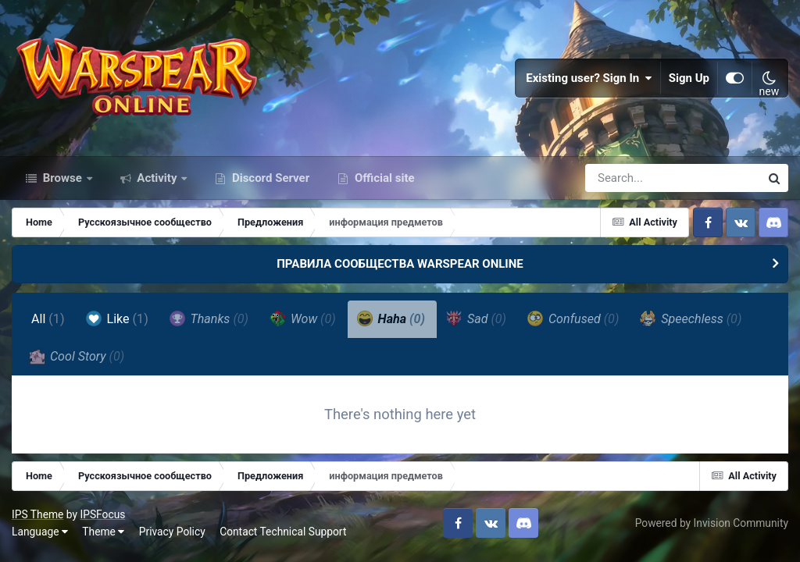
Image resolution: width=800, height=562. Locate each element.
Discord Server (269, 178)
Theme (103, 531)
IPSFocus (102, 514)
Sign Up (689, 78)
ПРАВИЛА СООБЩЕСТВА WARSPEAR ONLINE (400, 264)
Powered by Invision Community (711, 523)
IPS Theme (37, 514)
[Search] (628, 178)
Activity (157, 178)
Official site (383, 178)
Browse (62, 178)
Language (40, 531)
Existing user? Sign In (589, 78)
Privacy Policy (172, 531)
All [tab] (48, 318)
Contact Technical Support (283, 531)
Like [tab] (117, 318)
